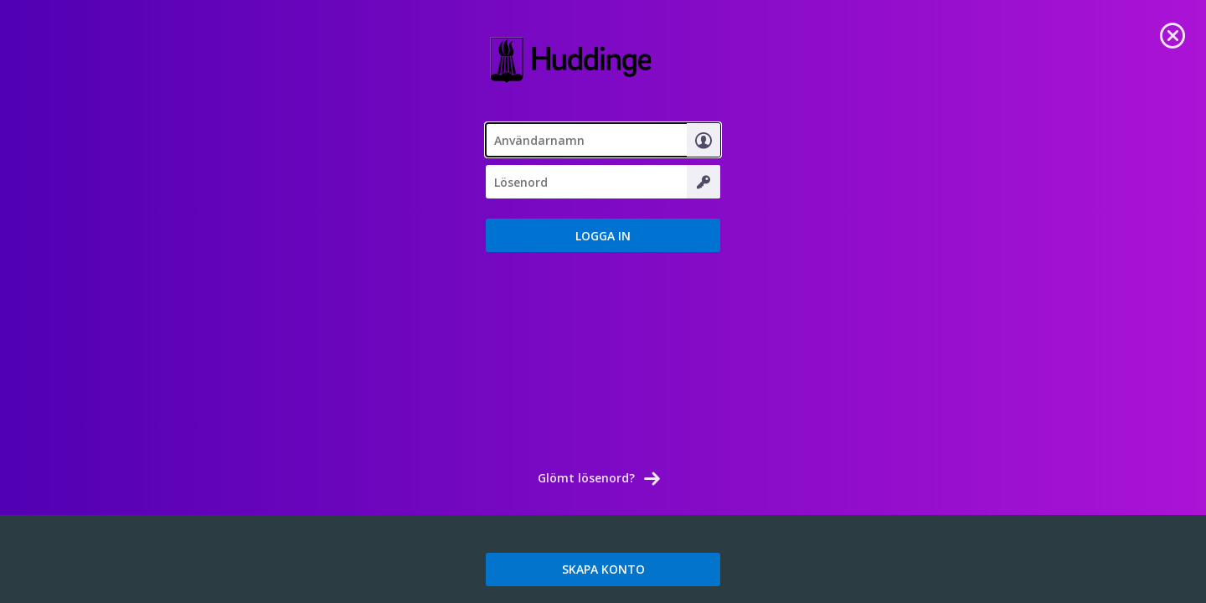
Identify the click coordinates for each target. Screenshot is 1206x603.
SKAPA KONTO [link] (603, 569)
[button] (603, 235)
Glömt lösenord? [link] (586, 478)
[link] (1172, 33)
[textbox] (603, 140)
